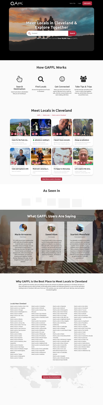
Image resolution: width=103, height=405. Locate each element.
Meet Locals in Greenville (60, 345)
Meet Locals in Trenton (16, 326)
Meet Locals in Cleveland (51, 110)
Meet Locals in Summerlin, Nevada (83, 336)
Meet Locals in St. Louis (38, 332)
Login (79, 3)
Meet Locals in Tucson (80, 310)
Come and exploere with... (20, 169)
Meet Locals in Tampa (16, 354)
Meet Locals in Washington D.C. (18, 311)
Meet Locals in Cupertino (38, 326)
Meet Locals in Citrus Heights (61, 321)
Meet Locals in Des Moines (60, 311)
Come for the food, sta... (20, 140)
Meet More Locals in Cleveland (51, 179)
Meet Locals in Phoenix (16, 339)
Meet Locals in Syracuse (80, 337)
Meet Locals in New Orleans (60, 343)
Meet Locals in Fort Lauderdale (40, 348)
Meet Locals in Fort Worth (81, 330)
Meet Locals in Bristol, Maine (82, 347)
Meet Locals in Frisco (80, 334)
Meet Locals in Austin (16, 336)
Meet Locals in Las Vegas (59, 315)
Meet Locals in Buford (59, 308)
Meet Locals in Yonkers (16, 358)
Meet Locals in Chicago (16, 310)
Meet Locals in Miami (58, 334)
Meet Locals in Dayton (80, 341)
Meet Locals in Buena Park (60, 313)
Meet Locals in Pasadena (81, 323)
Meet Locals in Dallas (16, 334)
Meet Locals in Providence (39, 336)
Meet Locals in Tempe (80, 324)
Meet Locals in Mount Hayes (39, 337)
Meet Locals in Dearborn (80, 311)
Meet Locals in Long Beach (81, 321)
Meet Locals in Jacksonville (39, 328)
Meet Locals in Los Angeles (17, 308)
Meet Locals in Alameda (59, 306)
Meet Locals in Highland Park (39, 343)
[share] (28, 124)
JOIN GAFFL (87, 3)
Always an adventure (82, 140)
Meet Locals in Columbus (38, 306)
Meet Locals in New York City (18, 324)
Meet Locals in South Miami (39, 324)
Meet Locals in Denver (16, 321)
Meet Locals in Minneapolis (60, 310)
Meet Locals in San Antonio (39, 313)
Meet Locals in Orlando (38, 308)
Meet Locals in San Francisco (18, 328)
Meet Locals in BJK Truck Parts (82, 328)
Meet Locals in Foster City (81, 339)
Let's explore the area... (83, 169)
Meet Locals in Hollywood (39, 352)
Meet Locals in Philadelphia (39, 315)
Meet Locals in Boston (16, 337)
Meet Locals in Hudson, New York (19, 306)
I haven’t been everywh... (62, 140)
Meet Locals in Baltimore (38, 330)
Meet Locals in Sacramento (39, 321)
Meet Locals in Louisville (80, 326)
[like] (28, 121)
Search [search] (72, 33)
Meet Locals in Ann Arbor (81, 306)
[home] (16, 3)
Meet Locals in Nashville (38, 350)
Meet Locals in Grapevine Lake (82, 345)
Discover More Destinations (51, 377)
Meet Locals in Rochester (81, 315)
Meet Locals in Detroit (80, 313)
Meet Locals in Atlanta (16, 319)
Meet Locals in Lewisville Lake (61, 341)
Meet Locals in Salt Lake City (60, 317)
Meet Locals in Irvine (37, 339)
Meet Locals (46, 115)
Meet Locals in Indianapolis (17, 356)
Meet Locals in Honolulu (38, 341)
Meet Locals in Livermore (38, 323)
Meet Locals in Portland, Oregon (19, 348)
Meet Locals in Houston (16, 345)
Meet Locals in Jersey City (17, 323)
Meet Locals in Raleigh (59, 328)
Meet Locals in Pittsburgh (38, 334)
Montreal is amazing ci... (41, 169)
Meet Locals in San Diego (17, 347)
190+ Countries (42, 38)
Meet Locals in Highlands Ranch (61, 319)
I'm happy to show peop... (62, 169)
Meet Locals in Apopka (59, 356)
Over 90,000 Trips (64, 38)
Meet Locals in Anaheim (38, 354)
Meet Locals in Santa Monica (82, 343)
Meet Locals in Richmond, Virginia (62, 339)
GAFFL (39, 115)
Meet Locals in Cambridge (60, 326)
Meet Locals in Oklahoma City (82, 350)
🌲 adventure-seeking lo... (42, 140)
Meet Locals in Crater (80, 332)
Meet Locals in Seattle (16, 313)
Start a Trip (72, 3)
